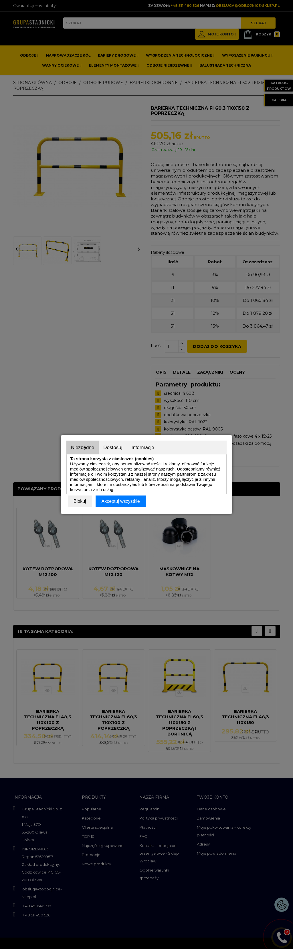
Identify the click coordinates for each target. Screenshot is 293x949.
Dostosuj (112, 447)
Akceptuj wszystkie (120, 501)
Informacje (142, 447)
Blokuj (80, 501)
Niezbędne (82, 447)
